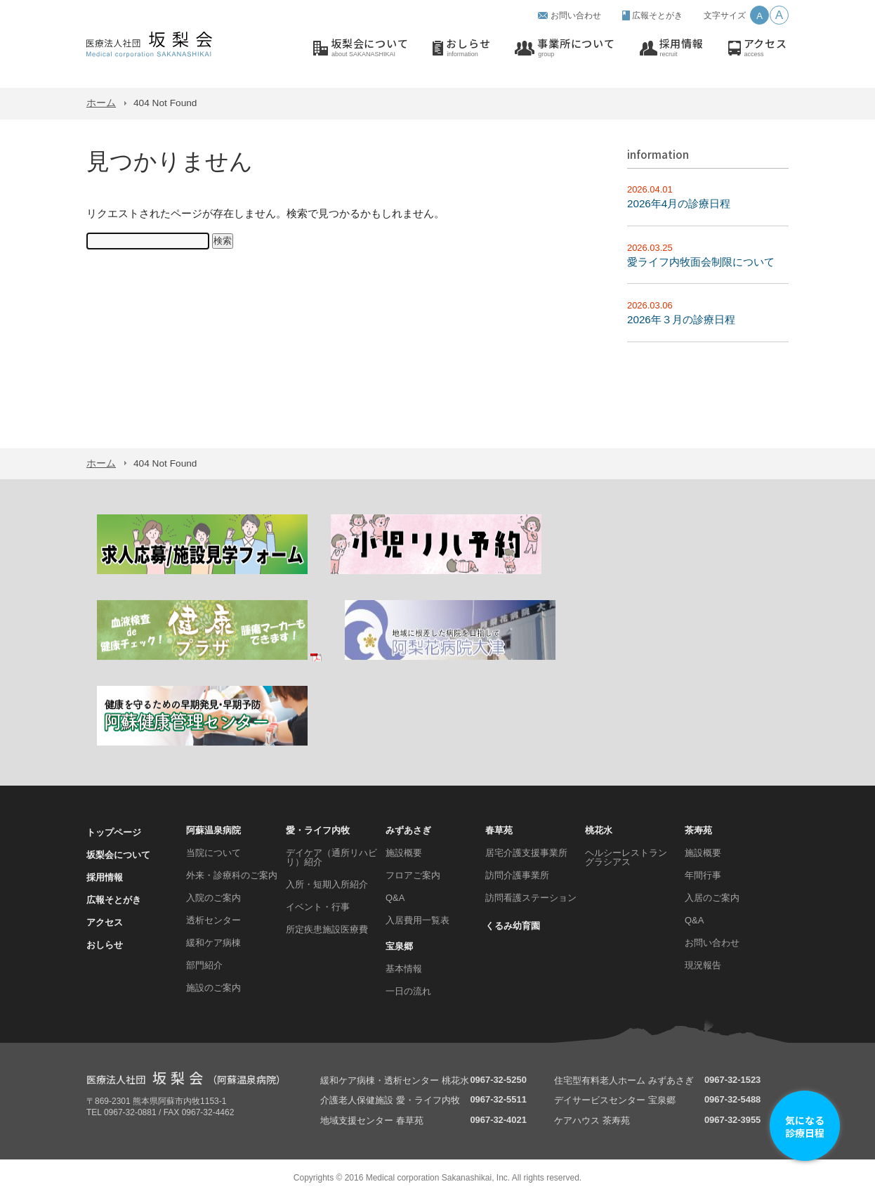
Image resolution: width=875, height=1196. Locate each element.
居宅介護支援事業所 (526, 852)
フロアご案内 (413, 875)
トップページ (113, 832)
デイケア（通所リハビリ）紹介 (331, 857)
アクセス (765, 48)
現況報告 (703, 965)
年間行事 (703, 875)
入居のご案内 (712, 897)
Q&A (395, 897)
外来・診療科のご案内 (231, 875)
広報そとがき (657, 15)
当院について (213, 852)
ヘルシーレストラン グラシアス (626, 857)
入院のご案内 (213, 897)
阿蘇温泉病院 (213, 830)
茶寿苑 (698, 830)
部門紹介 (204, 965)
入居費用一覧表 (417, 920)
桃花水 (598, 830)
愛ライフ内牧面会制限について (701, 262)
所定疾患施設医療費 (327, 929)
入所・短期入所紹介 (327, 884)
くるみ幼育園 (512, 926)
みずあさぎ (408, 830)
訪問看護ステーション (531, 897)
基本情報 (404, 968)
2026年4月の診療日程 (678, 203)
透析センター (213, 920)
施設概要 (404, 852)
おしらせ (468, 48)
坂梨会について (369, 48)
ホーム (101, 103)
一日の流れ (408, 991)
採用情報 (681, 48)
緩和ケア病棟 (213, 942)
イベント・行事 (318, 907)
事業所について (575, 48)
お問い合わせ (576, 15)
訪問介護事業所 (517, 875)
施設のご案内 (213, 987)
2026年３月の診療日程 (681, 319)
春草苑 (499, 830)
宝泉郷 (399, 946)
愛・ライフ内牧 (318, 830)
